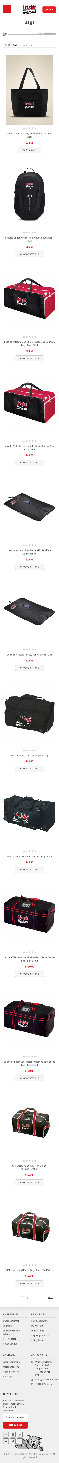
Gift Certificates (11, 1371)
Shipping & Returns (40, 1335)
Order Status (37, 1330)
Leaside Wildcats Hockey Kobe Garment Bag (29, 654)
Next (52, 1298)
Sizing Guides (38, 1340)
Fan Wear (7, 1326)
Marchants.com (11, 1367)
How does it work (39, 1321)
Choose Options (29, 254)
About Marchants (11, 1362)
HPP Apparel (9, 1339)
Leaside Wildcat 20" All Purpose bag (29, 755)
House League (10, 1343)
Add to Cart (29, 150)
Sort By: (8, 45)
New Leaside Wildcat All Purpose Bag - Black (29, 856)
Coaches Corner (11, 1321)
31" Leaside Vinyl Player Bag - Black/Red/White (29, 1270)
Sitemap (7, 1376)
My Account (37, 1326)
